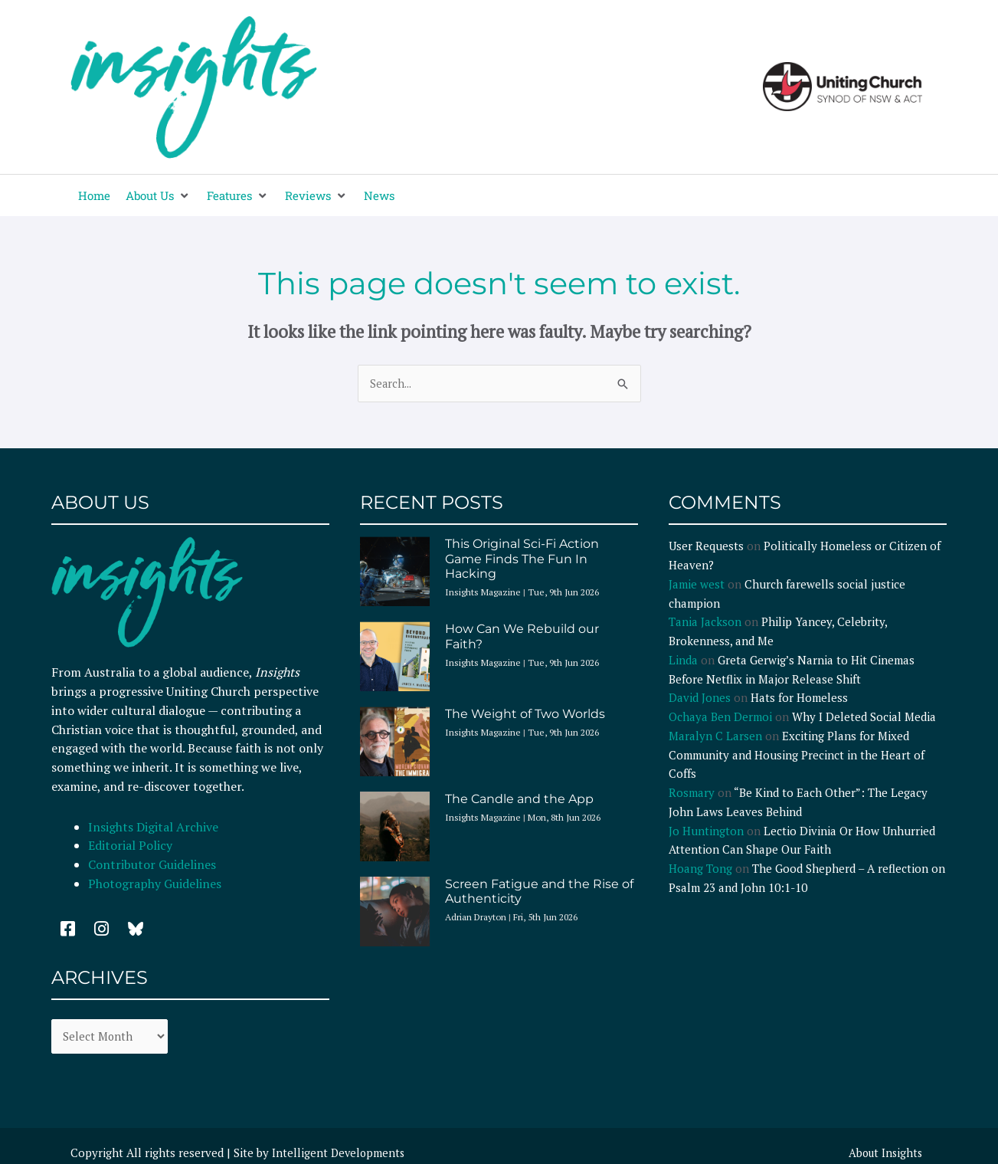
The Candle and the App (519, 799)
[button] (158, 195)
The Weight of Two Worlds (525, 714)
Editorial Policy (131, 846)
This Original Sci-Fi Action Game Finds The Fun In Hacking (522, 559)
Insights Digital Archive (153, 827)
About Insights (883, 1154)
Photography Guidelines (154, 884)
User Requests (706, 546)
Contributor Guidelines (152, 865)
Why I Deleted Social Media (864, 717)
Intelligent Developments (339, 1154)
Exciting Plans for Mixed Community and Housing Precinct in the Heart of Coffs (796, 755)
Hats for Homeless (799, 698)
